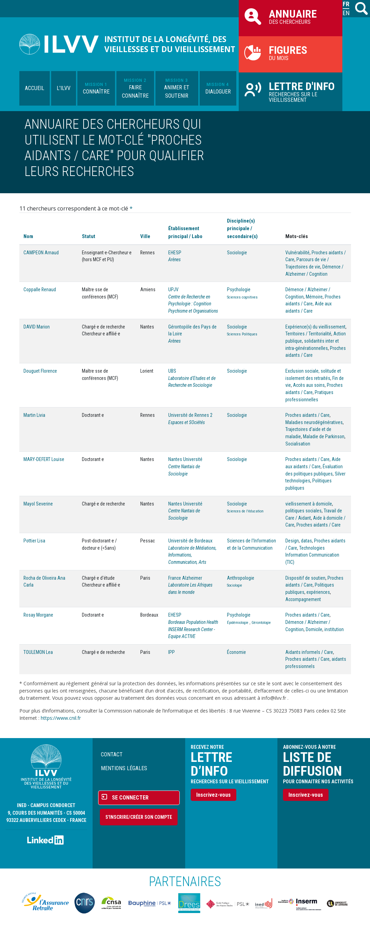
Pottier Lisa (34, 540)
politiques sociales (303, 510)
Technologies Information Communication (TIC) (312, 555)
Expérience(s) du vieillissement (315, 327)
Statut (88, 236)
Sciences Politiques (242, 334)
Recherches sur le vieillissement (290, 91)
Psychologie (238, 289)
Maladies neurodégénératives (314, 422)
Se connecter (130, 797)
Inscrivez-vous (213, 795)
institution (334, 629)
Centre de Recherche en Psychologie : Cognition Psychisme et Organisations (193, 304)
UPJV (173, 289)
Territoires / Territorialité (308, 333)
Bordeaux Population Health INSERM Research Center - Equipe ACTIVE (193, 629)
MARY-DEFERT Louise (43, 459)
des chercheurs (290, 16)
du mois (290, 52)
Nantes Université (185, 459)
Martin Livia (34, 415)
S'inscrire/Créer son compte (138, 817)
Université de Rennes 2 (190, 415)
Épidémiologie (237, 622)
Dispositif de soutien (305, 578)
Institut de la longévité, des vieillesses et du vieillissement (169, 44)
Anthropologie (240, 578)
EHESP (174, 252)
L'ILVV (63, 88)
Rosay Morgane (38, 615)
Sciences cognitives (242, 297)
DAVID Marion (36, 327)
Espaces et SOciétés (186, 422)
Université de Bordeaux (190, 540)
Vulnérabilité (297, 252)
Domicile (314, 629)
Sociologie (237, 252)
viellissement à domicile (308, 504)
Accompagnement (303, 599)
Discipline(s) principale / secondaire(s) (242, 228)
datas (306, 540)
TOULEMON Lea (38, 652)
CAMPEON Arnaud (41, 252)
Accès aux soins (309, 385)
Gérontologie (261, 622)
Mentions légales (124, 768)
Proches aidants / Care (307, 415)
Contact (112, 754)
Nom (28, 236)
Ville (145, 236)
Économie (236, 652)
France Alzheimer (185, 578)
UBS (172, 371)
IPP (171, 652)
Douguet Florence (40, 371)
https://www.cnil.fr (61, 718)
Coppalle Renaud (39, 289)
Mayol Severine (38, 504)
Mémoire (314, 297)
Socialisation (297, 444)
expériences (318, 592)
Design (292, 540)
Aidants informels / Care (309, 652)
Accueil (34, 88)
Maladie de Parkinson (323, 436)
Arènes (174, 259)
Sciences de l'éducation (245, 511)
